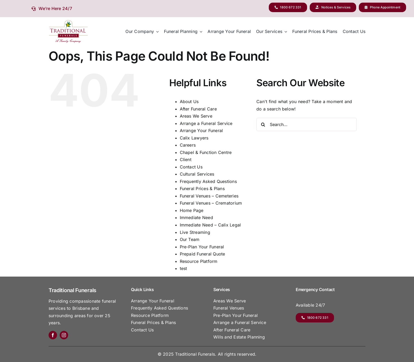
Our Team (190, 239)
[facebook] (53, 335)
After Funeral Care (198, 109)
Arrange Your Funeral (201, 130)
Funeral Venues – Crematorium (211, 203)
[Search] (263, 124)
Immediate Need (196, 217)
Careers (188, 145)
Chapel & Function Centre (206, 152)
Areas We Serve (196, 116)
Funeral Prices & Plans (202, 188)
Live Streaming (195, 232)
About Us (189, 101)
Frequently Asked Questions (208, 181)
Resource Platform (199, 261)
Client (185, 159)
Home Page (192, 210)
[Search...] (306, 124)
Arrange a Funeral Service (206, 123)
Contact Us (191, 167)
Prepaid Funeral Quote (202, 254)
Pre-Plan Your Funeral (202, 246)
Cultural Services (197, 174)
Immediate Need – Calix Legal (210, 225)
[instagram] (64, 335)
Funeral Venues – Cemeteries (209, 196)
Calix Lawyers (194, 138)
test (183, 268)
